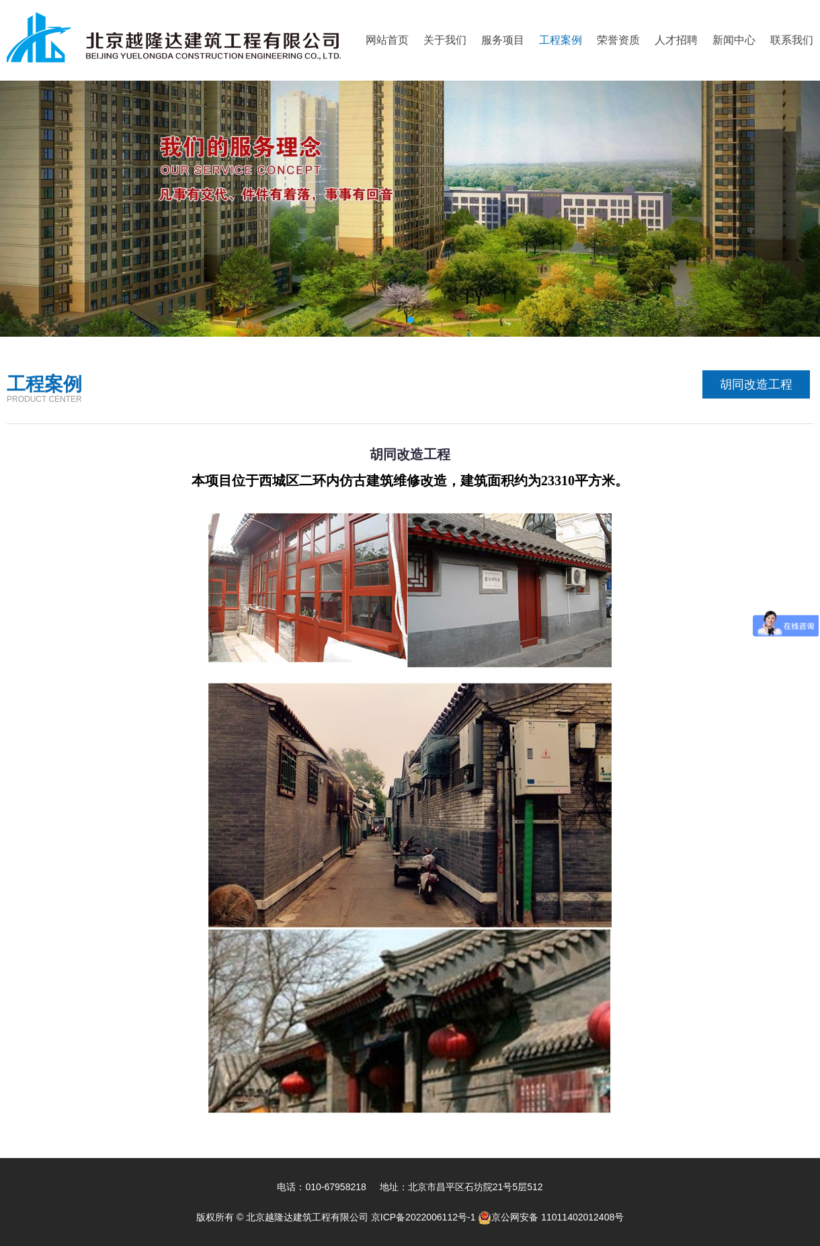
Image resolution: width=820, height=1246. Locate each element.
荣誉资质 (618, 40)
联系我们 (791, 40)
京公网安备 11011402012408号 (551, 1217)
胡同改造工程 (756, 384)
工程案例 (560, 40)
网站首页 (387, 40)
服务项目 (502, 40)
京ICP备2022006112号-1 (425, 1217)
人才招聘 (676, 40)
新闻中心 (733, 40)
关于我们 (444, 40)
